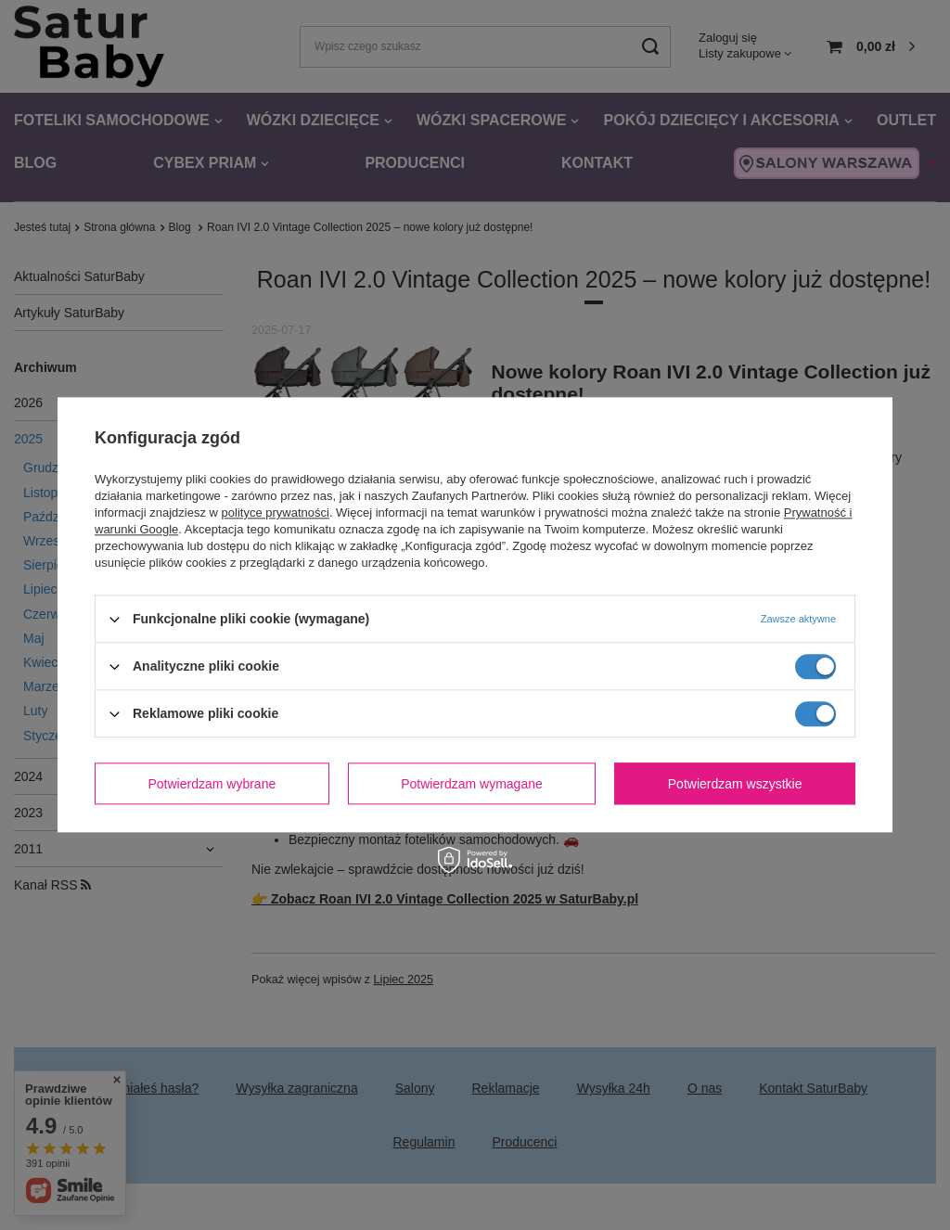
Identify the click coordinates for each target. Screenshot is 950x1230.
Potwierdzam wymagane (472, 783)
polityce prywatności (275, 512)
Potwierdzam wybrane (212, 783)
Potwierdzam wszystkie (735, 783)
